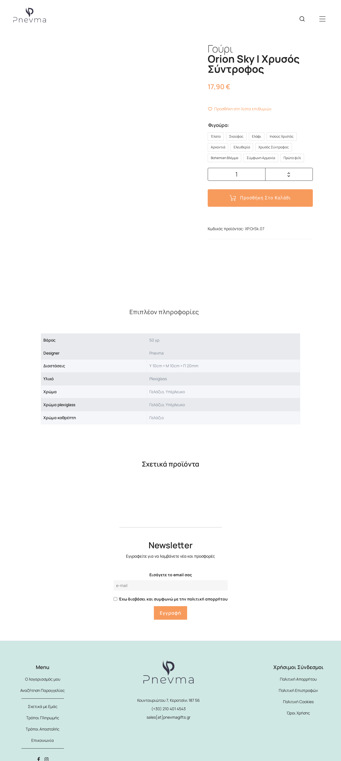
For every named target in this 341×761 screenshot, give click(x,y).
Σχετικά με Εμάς (42, 706)
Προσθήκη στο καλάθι (265, 198)
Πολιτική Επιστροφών (298, 690)
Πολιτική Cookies (298, 701)
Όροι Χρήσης (298, 713)
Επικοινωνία (42, 740)
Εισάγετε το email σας (170, 574)
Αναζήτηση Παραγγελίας (42, 690)
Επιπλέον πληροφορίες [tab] (164, 312)
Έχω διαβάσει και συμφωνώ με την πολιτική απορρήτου (173, 599)
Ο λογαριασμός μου (42, 679)
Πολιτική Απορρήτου (298, 679)
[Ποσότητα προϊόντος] (236, 174)
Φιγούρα (218, 125)
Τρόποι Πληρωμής (42, 717)
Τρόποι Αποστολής (42, 729)
